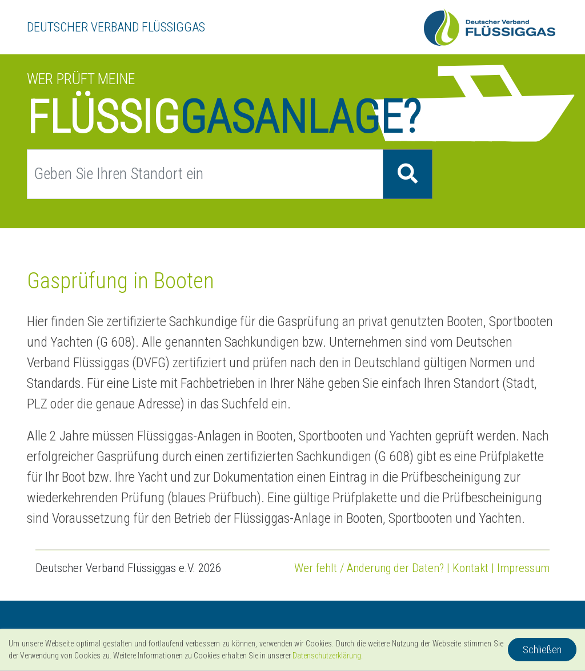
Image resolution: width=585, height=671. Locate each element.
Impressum (523, 568)
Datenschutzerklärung (326, 655)
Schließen (542, 650)
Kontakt (470, 568)
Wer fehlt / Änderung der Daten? (369, 568)
